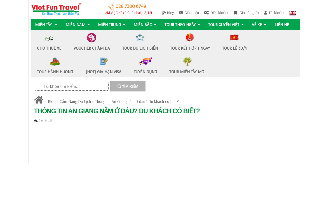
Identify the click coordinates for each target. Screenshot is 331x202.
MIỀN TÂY (46, 24)
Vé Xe (260, 24)
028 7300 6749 (127, 6)
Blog (168, 12)
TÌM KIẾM (128, 86)
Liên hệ (283, 24)
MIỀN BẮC (145, 24)
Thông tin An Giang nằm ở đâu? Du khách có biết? (137, 101)
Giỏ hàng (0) (246, 12)
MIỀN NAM (78, 24)
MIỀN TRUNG (112, 24)
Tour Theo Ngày (183, 24)
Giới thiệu (189, 12)
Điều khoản (216, 12)
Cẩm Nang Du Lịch (75, 101)
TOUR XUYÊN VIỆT (227, 24)
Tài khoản (274, 12)
